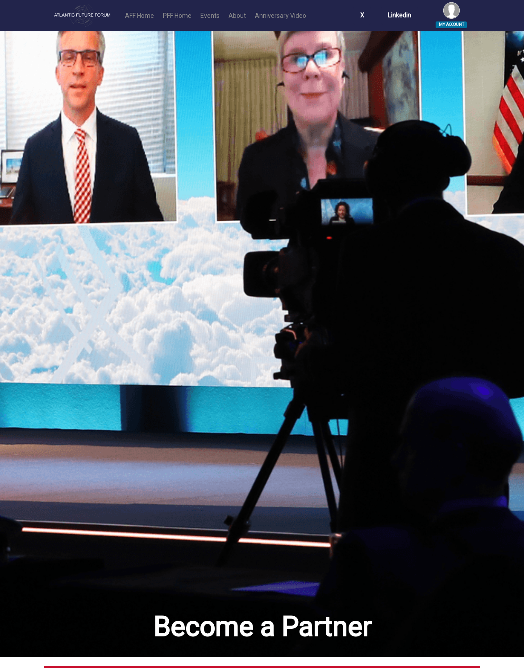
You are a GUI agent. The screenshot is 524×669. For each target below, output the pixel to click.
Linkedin (399, 15)
